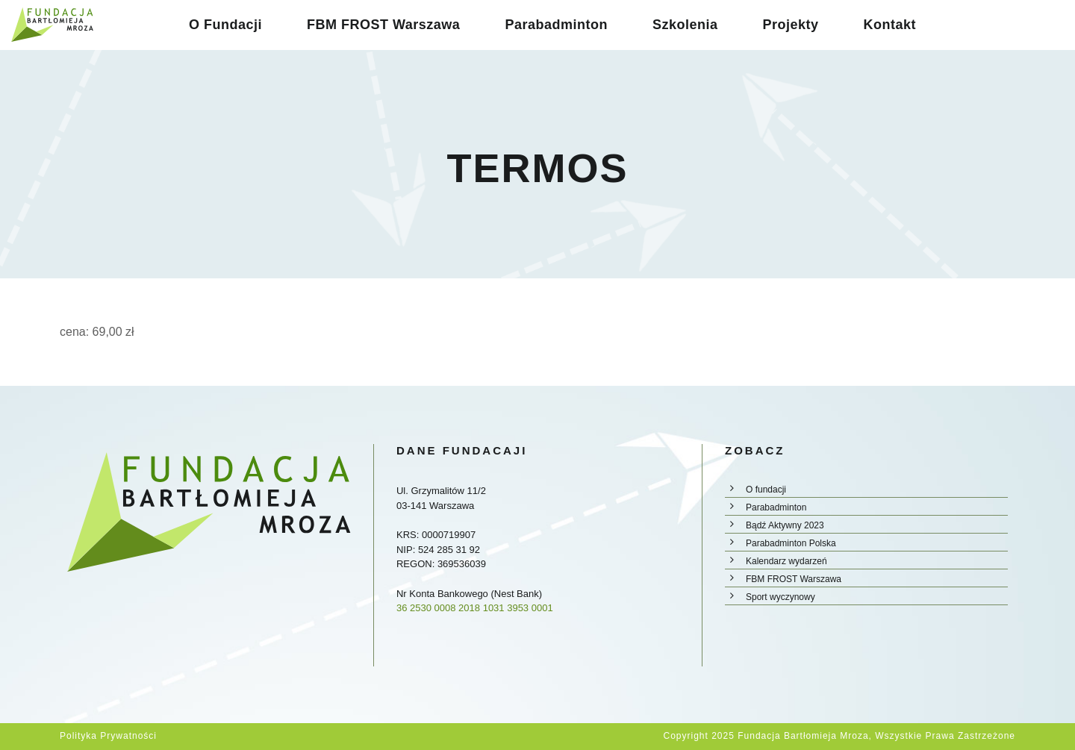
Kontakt (889, 24)
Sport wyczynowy (780, 597)
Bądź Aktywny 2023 (785, 525)
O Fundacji (225, 24)
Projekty (790, 24)
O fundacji (766, 489)
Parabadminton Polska (791, 543)
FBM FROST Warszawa (383, 24)
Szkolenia (685, 24)
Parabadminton (556, 24)
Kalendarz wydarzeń (786, 561)
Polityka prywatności (108, 736)
